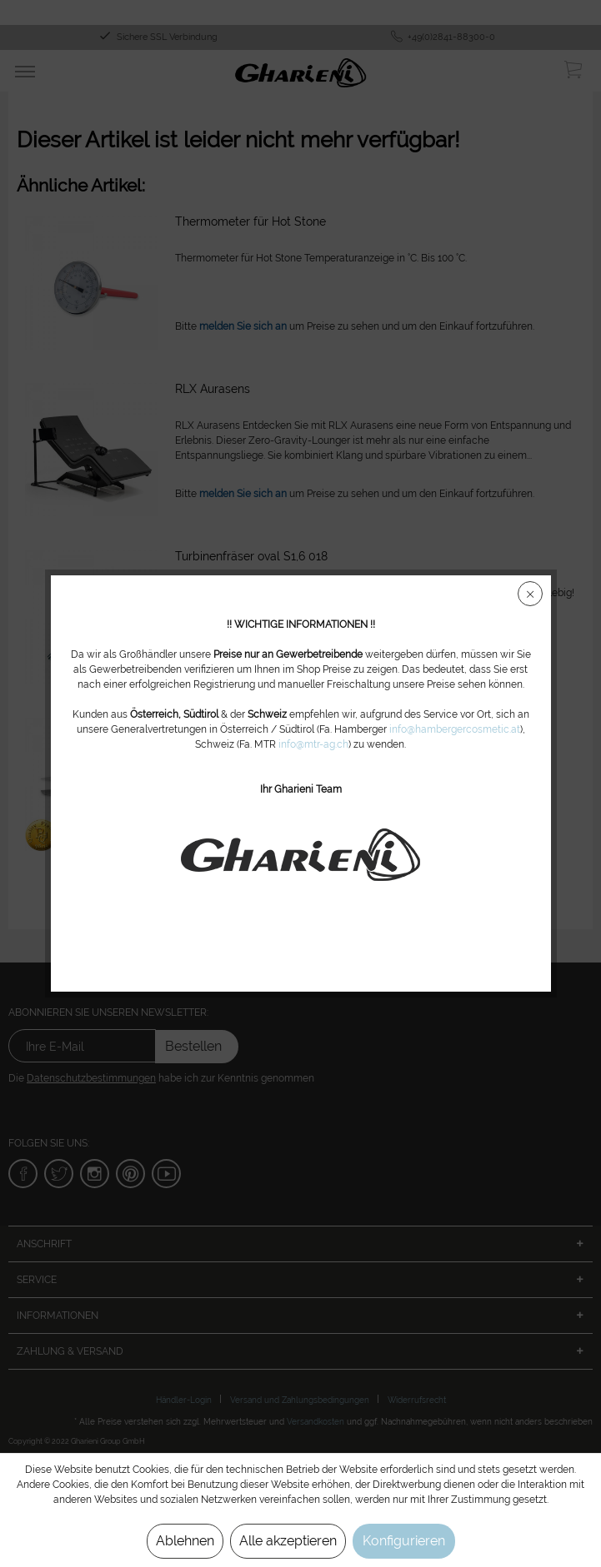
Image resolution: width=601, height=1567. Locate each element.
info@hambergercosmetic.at (454, 729)
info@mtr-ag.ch (313, 744)
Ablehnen (185, 1541)
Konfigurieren (404, 1541)
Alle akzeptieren (288, 1541)
